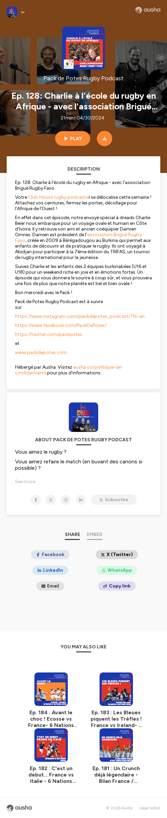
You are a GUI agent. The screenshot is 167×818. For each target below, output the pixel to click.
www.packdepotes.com (41, 352)
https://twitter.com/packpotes (48, 334)
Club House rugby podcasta (58, 197)
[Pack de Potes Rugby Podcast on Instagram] (66, 500)
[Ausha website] (147, 10)
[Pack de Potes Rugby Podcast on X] (51, 500)
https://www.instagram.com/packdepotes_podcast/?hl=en (80, 316)
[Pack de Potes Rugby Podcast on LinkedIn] (81, 500)
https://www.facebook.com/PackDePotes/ (60, 325)
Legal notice (149, 808)
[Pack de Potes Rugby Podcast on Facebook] (36, 500)
